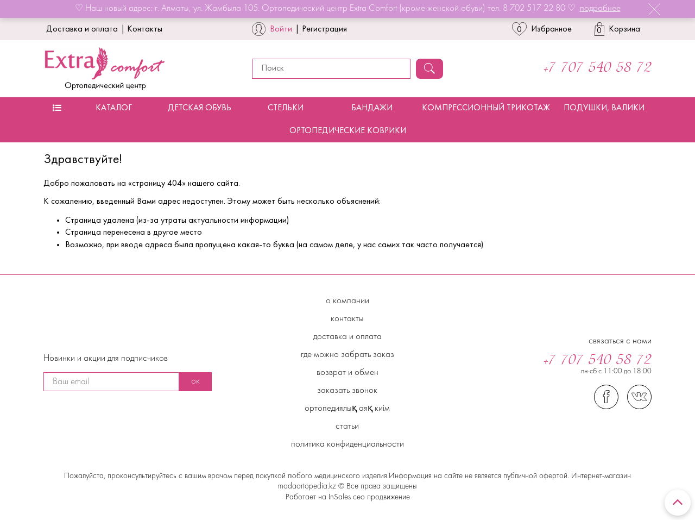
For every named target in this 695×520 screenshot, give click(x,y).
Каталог (114, 108)
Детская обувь (199, 108)
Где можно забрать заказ (347, 354)
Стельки (286, 108)
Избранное (542, 29)
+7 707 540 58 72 (598, 68)
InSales (339, 497)
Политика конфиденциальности (347, 444)
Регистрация (324, 29)
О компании (347, 301)
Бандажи (372, 108)
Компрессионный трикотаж (486, 108)
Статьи (347, 426)
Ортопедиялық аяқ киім (347, 408)
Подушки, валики (604, 108)
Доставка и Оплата (347, 337)
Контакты (144, 29)
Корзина (618, 29)
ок (195, 381)
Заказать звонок (347, 390)
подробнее (600, 8)
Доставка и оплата (82, 29)
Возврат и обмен (347, 372)
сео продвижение (380, 497)
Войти (281, 29)
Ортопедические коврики (347, 131)
